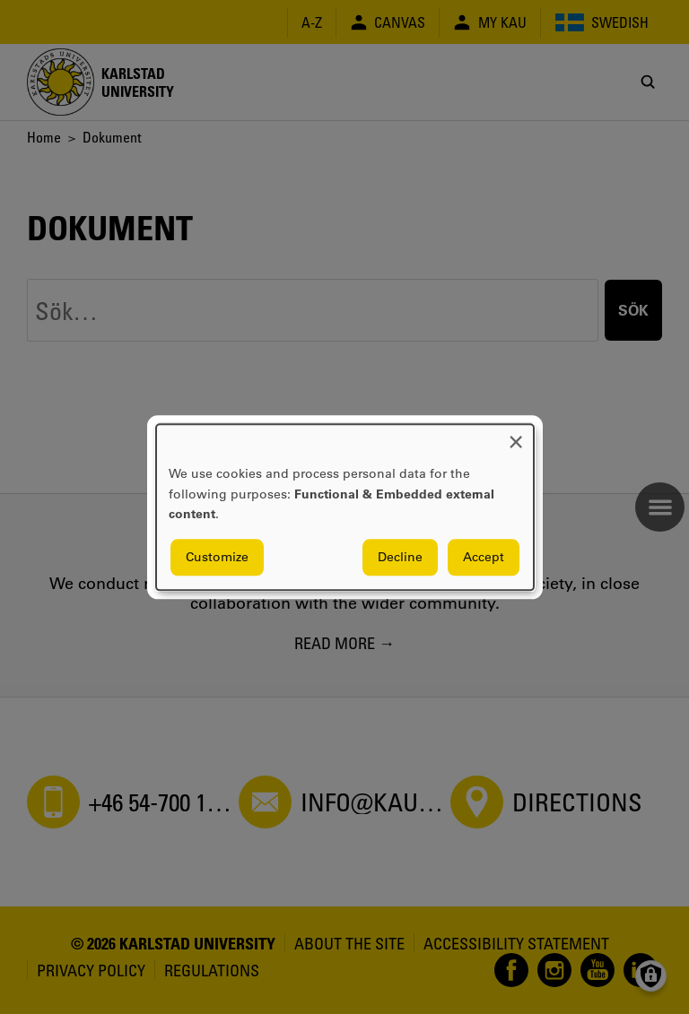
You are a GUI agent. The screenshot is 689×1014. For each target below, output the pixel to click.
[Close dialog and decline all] (516, 435)
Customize (217, 557)
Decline (400, 557)
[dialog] (345, 507)
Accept (483, 557)
